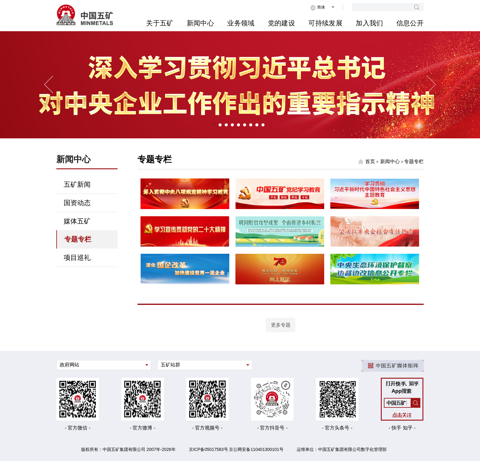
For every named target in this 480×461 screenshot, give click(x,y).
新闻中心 (200, 23)
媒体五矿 (77, 221)
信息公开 (410, 23)
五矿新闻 (77, 184)
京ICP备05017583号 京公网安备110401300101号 (236, 449)
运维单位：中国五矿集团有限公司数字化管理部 (342, 449)
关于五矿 (159, 23)
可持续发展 (325, 23)
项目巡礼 (77, 257)
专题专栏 (77, 239)
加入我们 (369, 23)
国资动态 (77, 203)
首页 (366, 161)
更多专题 (281, 325)
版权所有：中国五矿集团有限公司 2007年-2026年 (128, 449)
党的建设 (281, 23)
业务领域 (240, 23)
